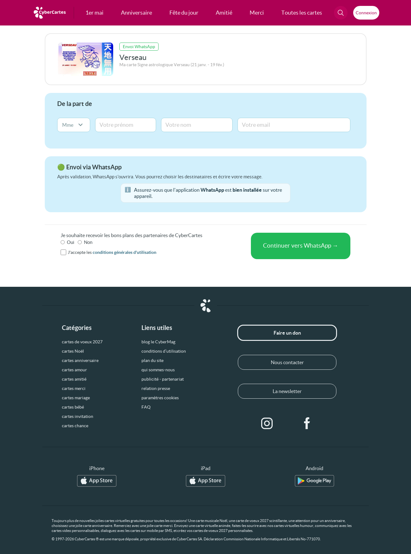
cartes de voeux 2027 (82, 341)
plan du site (152, 360)
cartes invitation (77, 416)
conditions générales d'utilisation (124, 252)
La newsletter (287, 391)
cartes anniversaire (80, 360)
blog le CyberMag (158, 341)
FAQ (145, 407)
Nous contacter (287, 362)
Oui (70, 242)
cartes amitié (74, 379)
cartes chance (75, 425)
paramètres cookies (160, 397)
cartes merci (73, 388)
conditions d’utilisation (163, 351)
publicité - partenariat (162, 379)
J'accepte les (112, 252)
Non (88, 242)
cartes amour (74, 369)
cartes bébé (73, 407)
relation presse (155, 388)
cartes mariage (76, 397)
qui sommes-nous (158, 369)
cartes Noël (73, 351)
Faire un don (287, 333)
